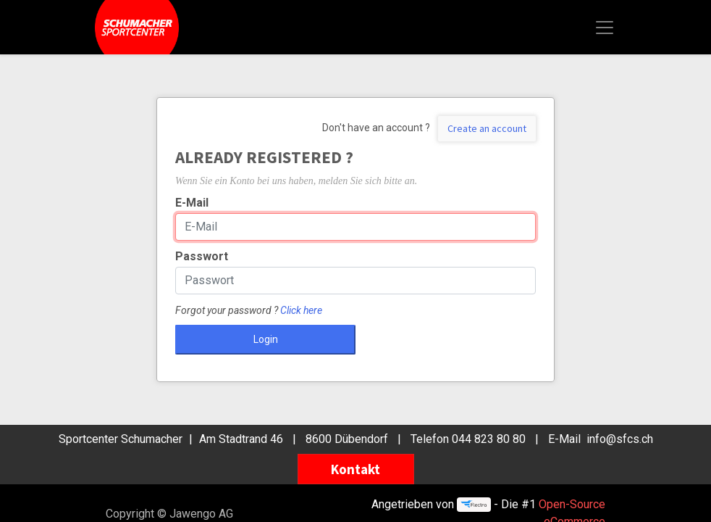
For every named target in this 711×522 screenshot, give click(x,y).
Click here (301, 310)
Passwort (201, 256)
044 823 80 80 (489, 439)
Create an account (486, 128)
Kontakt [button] (355, 469)
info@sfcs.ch (619, 439)
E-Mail (192, 203)
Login (265, 339)
